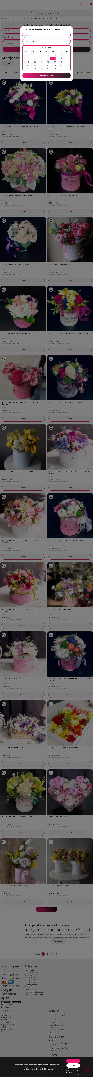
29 (41, 68)
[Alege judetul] (46, 35)
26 (68, 65)
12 (69, 59)
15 (41, 62)
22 (41, 65)
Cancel (73, 1065)
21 (35, 65)
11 (61, 59)
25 (61, 65)
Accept (73, 1061)
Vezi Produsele (46, 75)
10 (55, 59)
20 (28, 65)
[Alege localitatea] (46, 41)
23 (48, 65)
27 (28, 68)
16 (48, 62)
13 (28, 62)
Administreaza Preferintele (73, 1071)
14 (35, 62)
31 (55, 68)
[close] (70, 30)
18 (61, 62)
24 (55, 65)
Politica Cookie (41, 1069)
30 (48, 68)
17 (55, 62)
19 (69, 62)
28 (35, 68)
